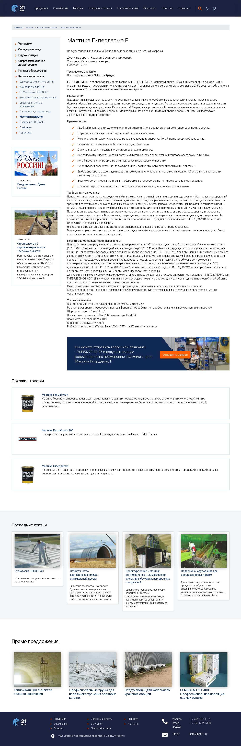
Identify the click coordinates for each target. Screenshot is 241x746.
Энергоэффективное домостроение (31, 62)
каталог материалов (47, 27)
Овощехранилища (29, 49)
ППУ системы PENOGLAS (34, 92)
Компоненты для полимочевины (38, 97)
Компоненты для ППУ (32, 87)
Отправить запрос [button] (175, 354)
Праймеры (26, 127)
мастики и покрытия (71, 27)
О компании (60, 8)
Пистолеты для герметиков (35, 111)
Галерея (78, 8)
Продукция (41, 8)
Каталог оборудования (32, 70)
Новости (167, 8)
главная (18, 27)
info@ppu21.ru (199, 734)
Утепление (25, 43)
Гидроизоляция (28, 55)
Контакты (184, 8)
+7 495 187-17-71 (201, 719)
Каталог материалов (31, 76)
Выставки (150, 8)
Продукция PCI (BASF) (32, 122)
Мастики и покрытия (31, 116)
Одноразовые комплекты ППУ (37, 81)
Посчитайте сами (128, 8)
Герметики (25, 132)
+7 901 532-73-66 (201, 723)
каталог (30, 27)
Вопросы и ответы (100, 8)
